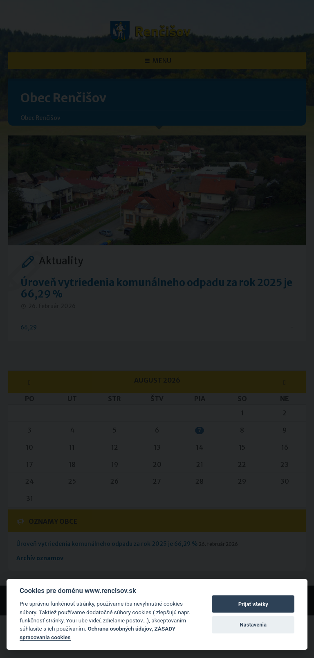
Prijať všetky (253, 604)
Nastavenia (253, 625)
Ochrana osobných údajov (119, 628)
